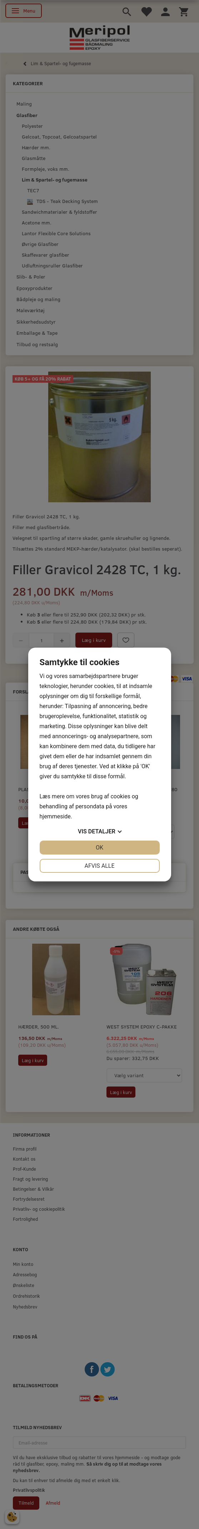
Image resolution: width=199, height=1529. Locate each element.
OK (99, 847)
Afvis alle (99, 865)
